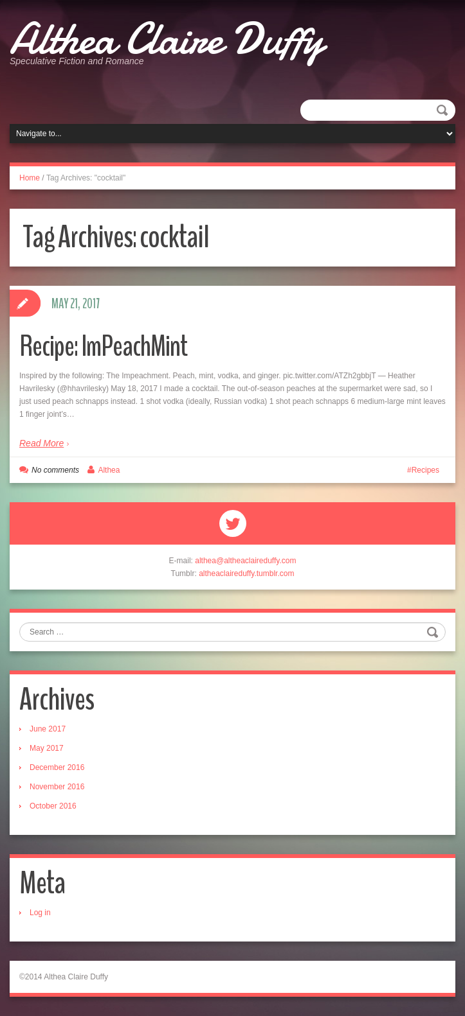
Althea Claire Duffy (166, 38)
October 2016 (53, 805)
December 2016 (57, 767)
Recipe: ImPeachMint (103, 346)
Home (29, 177)
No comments (55, 470)
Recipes (425, 470)
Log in (40, 912)
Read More (41, 443)
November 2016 (57, 786)
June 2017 (48, 728)
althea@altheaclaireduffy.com (245, 560)
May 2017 (47, 748)
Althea (109, 470)
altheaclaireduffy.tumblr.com (246, 573)
